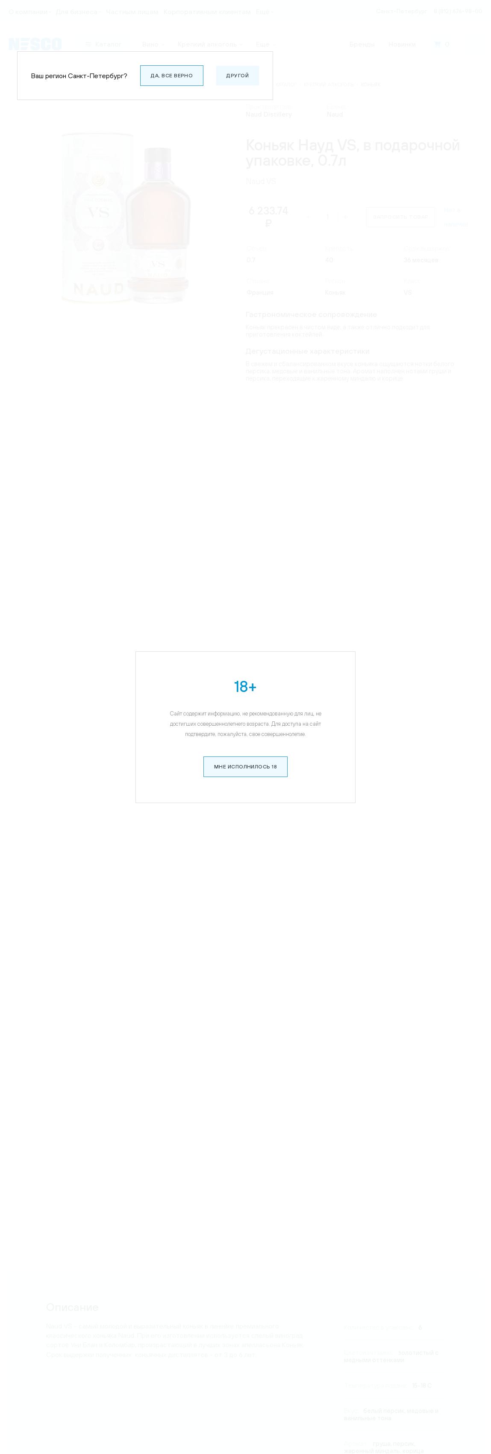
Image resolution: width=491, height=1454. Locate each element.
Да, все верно (172, 76)
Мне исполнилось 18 (245, 767)
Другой (237, 76)
